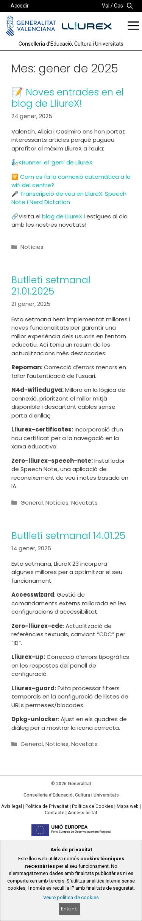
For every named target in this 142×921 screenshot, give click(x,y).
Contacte (54, 812)
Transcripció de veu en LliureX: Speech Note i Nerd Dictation (68, 198)
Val (105, 6)
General (31, 503)
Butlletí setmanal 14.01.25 (68, 535)
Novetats (84, 503)
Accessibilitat (82, 812)
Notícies (32, 247)
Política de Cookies (92, 806)
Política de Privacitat (47, 806)
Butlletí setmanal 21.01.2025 (51, 285)
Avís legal (11, 806)
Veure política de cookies (71, 897)
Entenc (69, 908)
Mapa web (128, 806)
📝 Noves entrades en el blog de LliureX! (67, 98)
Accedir (20, 6)
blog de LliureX (63, 216)
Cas (118, 6)
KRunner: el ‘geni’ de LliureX (55, 162)
